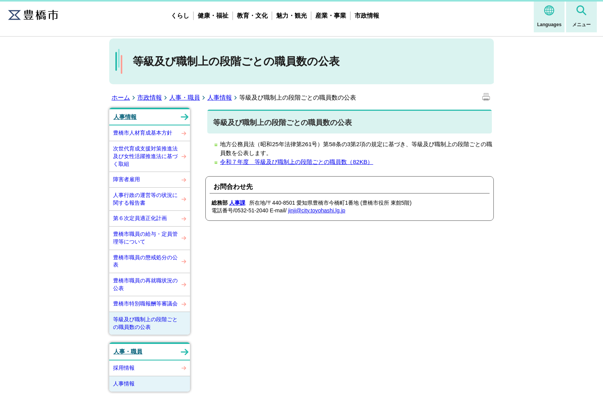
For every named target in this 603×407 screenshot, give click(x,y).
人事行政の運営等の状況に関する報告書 (145, 199)
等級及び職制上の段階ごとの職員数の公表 (145, 323)
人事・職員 (184, 97)
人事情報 (219, 97)
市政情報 (367, 15)
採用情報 (124, 368)
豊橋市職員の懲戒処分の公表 (145, 261)
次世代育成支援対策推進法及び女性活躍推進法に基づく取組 (145, 156)
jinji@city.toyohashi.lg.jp (316, 210)
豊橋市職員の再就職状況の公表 (145, 284)
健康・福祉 (213, 15)
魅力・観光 (291, 15)
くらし (180, 15)
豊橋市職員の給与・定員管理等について (145, 238)
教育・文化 (252, 15)
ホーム (121, 97)
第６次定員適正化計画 (140, 218)
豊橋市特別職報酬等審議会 (145, 303)
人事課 (237, 203)
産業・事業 (330, 15)
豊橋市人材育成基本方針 (142, 133)
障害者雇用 (126, 179)
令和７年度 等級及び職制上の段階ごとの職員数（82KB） (296, 161)
